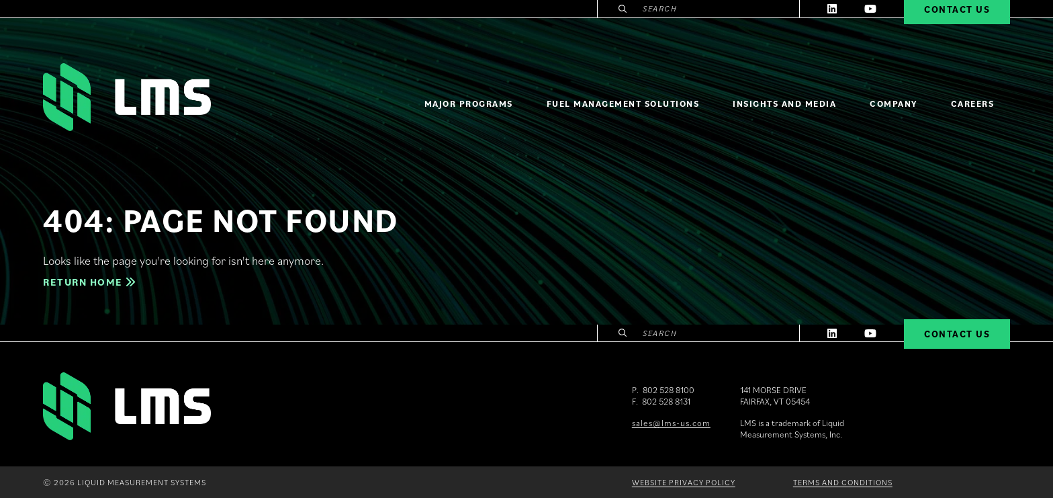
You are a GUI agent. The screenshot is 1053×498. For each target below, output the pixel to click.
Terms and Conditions (842, 482)
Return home (89, 282)
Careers (973, 104)
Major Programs (468, 104)
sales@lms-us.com (671, 423)
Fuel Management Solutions (623, 104)
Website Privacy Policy (683, 482)
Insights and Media (784, 104)
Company (893, 104)
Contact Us (957, 334)
